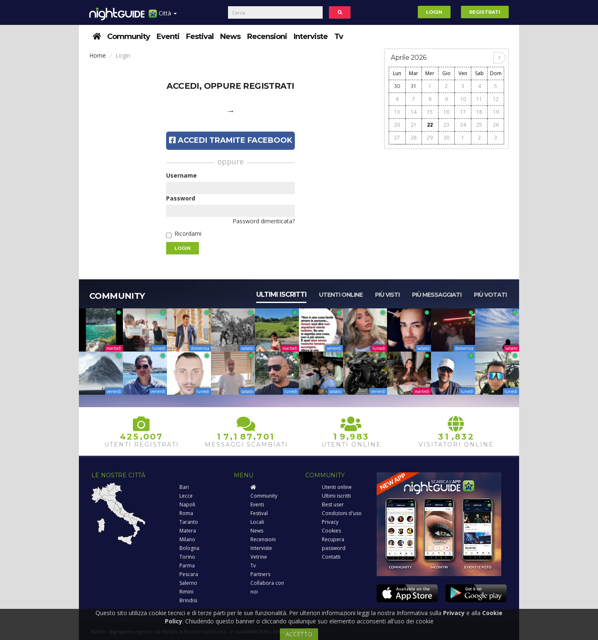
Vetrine (258, 556)
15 (430, 111)
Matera (187, 530)
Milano (187, 539)
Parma (187, 565)
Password (180, 198)
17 (463, 111)
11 (479, 99)
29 (430, 137)
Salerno (188, 582)
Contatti (331, 556)
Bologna (189, 548)
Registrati (484, 12)
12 (496, 99)
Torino (187, 556)
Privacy (330, 521)
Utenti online (341, 294)
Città (163, 16)
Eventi (168, 36)
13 (397, 111)
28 (414, 137)
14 (414, 111)
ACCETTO (299, 634)
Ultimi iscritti (281, 294)
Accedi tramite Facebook (230, 140)
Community (128, 36)
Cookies (331, 530)
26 (496, 124)
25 (479, 124)
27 (397, 137)
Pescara (188, 574)
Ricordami (187, 233)
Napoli (187, 504)
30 (397, 86)
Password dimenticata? (264, 221)
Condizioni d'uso (342, 513)
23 (446, 124)
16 (446, 111)
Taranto (188, 521)
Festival (199, 36)
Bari (184, 487)
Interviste (311, 36)
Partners (260, 574)
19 (496, 111)
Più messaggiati (436, 294)
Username (181, 175)
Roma (186, 513)
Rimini (186, 591)
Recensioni (267, 36)
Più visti (387, 294)
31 (414, 86)
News (230, 36)
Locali (257, 521)
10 (463, 99)
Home (97, 55)
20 (397, 124)
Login (434, 12)
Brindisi (188, 600)
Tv (338, 36)
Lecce (186, 495)
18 (479, 111)
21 (414, 124)
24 (463, 124)
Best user (333, 504)
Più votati (490, 294)
